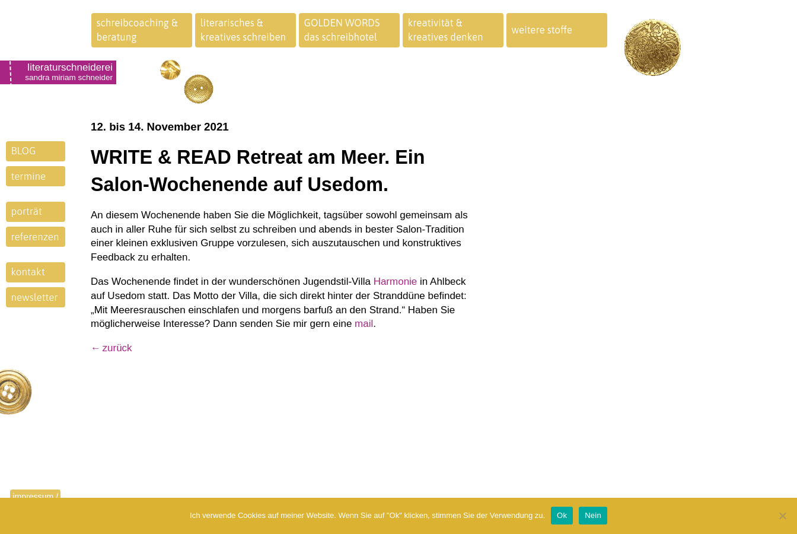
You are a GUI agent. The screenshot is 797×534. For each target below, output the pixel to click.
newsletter (34, 297)
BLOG (23, 151)
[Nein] (782, 516)
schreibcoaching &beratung (137, 30)
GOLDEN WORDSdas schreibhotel (342, 30)
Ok (562, 515)
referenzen (35, 237)
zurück (117, 348)
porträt (26, 211)
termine (28, 176)
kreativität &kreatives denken (445, 30)
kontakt (28, 272)
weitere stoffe (542, 30)
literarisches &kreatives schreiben (243, 30)
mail (364, 323)
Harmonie (395, 281)
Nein (593, 515)
